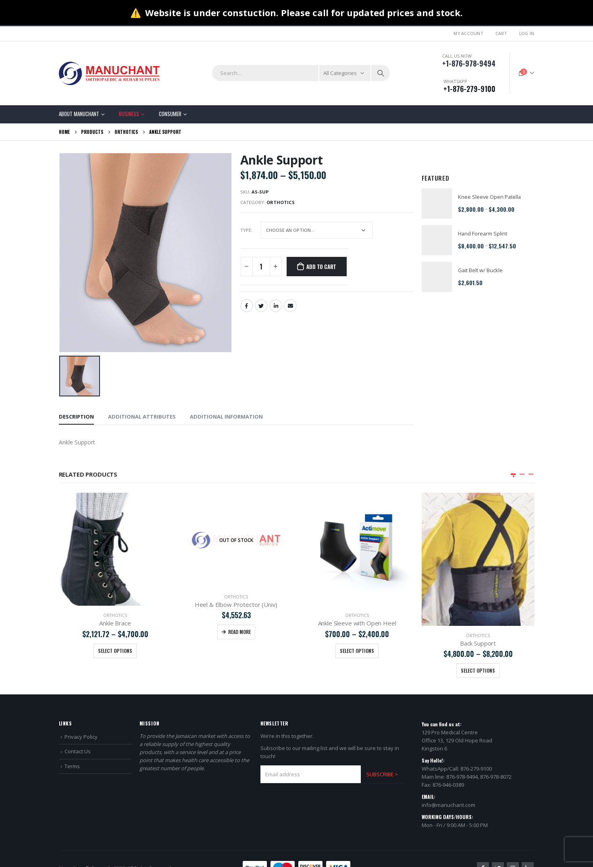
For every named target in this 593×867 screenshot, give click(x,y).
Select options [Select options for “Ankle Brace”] (236, 650)
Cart (501, 33)
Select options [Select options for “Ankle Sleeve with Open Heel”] (478, 650)
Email (290, 305)
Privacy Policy (81, 718)
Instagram (513, 850)
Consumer (170, 114)
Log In (527, 33)
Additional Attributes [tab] (142, 416)
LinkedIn (275, 305)
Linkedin (528, 850)
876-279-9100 (476, 750)
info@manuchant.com (448, 786)
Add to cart (321, 267)
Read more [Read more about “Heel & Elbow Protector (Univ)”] (360, 631)
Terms (72, 747)
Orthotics (280, 202)
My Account (468, 33)
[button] (513, 474)
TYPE (245, 230)
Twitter (261, 305)
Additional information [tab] (226, 416)
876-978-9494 (462, 758)
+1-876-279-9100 (469, 88)
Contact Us (78, 732)
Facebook (246, 305)
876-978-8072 (496, 758)
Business (129, 114)
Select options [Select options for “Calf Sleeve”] (115, 650)
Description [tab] (76, 416)
